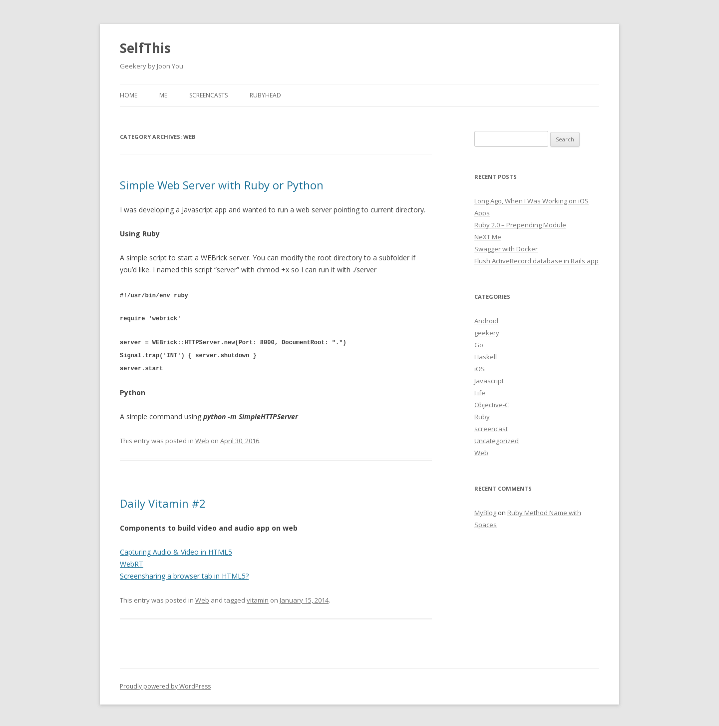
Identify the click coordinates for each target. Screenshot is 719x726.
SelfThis (145, 48)
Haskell (485, 356)
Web (202, 438)
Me (163, 95)
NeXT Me (487, 236)
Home (128, 95)
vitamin (258, 597)
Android (486, 320)
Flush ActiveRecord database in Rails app (536, 260)
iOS (479, 368)
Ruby (482, 416)
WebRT (131, 561)
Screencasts (208, 95)
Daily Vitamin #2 (163, 500)
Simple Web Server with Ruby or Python (222, 184)
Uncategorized (496, 440)
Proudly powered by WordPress (165, 684)
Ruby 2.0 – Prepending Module (520, 224)
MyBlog (485, 512)
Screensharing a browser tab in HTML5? (184, 573)
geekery (486, 332)
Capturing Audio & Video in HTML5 (176, 549)
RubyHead (265, 95)
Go (478, 344)
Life (479, 392)
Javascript (489, 380)
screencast (491, 428)
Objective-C (491, 404)
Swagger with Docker (506, 248)
